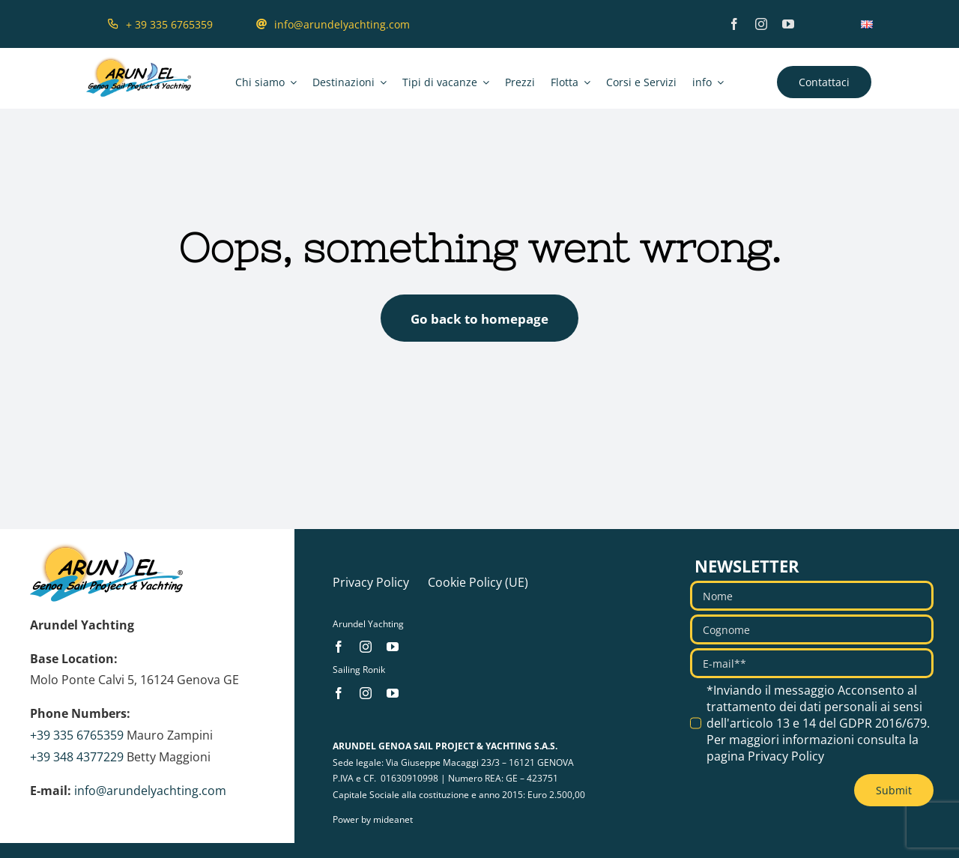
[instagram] (761, 24)
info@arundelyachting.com (150, 790)
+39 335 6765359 (77, 735)
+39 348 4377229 (77, 757)
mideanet (393, 819)
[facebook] (734, 24)
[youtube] (788, 24)
